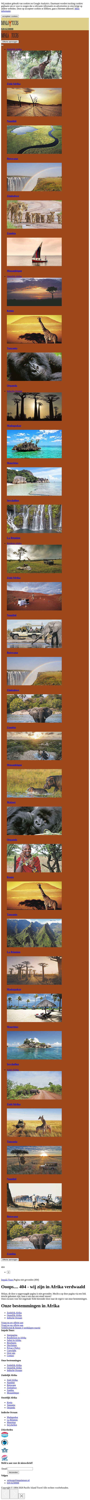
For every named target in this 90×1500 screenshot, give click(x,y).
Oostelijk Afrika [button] (14, 276)
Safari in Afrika (14, 1340)
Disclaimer (12, 1345)
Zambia (10, 1390)
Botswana (11, 1385)
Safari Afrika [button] (13, 1070)
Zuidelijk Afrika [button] (14, 49)
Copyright (11, 1350)
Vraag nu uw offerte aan (12, 1322)
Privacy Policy (13, 1348)
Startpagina (12, 1335)
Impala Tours (7, 1280)
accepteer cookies (10, 16)
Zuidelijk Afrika (14, 1313)
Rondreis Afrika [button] (14, 543)
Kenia (9, 1402)
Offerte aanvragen (10, 42)
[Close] (21, 1496)
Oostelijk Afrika (14, 1315)
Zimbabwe (12, 1388)
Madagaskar (12, 1417)
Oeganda (11, 1407)
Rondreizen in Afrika (16, 1338)
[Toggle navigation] (2, 45)
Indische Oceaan (14, 1318)
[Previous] (5, 1494)
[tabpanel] (45, 1264)
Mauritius (11, 1422)
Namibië (11, 1382)
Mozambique (13, 1393)
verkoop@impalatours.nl (18, 1480)
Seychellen (12, 1425)
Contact (10, 1355)
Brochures (11, 1343)
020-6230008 (13, 1483)
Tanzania (11, 1405)
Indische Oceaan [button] (14, 391)
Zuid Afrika (12, 1380)
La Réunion (12, 1420)
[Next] (14, 1494)
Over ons (11, 1353)
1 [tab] (8, 1272)
